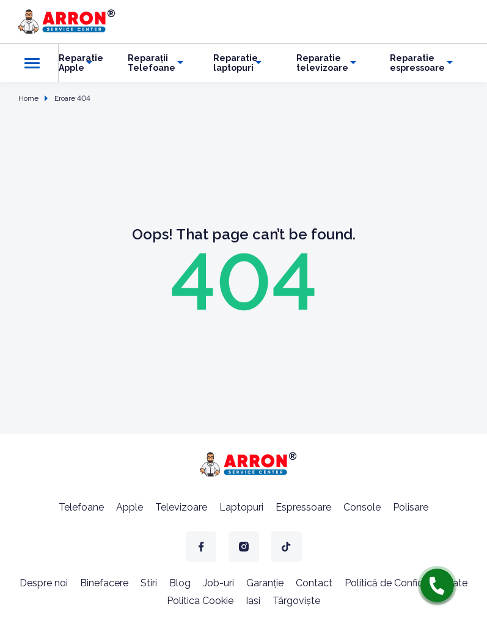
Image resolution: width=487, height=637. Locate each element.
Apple (129, 507)
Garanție (265, 583)
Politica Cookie (200, 600)
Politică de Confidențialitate (406, 583)
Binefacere (104, 583)
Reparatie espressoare (417, 63)
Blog (180, 583)
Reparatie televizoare (322, 63)
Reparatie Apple (81, 63)
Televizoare (181, 507)
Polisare (410, 507)
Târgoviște (296, 600)
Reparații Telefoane (151, 63)
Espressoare (303, 507)
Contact (314, 583)
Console (362, 507)
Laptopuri (241, 507)
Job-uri (218, 583)
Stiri (149, 583)
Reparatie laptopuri (235, 63)
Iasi (253, 600)
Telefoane (81, 507)
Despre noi (44, 583)
